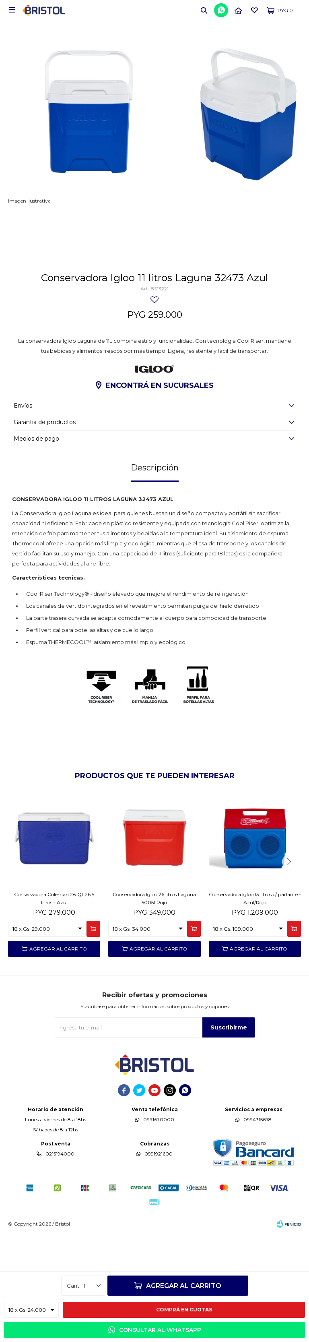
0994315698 (257, 1167)
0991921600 (158, 1201)
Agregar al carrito (183, 1286)
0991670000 (158, 1167)
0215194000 (59, 1201)
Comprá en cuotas (184, 1310)
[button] (204, 10)
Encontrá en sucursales (159, 433)
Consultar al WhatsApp (160, 1330)
